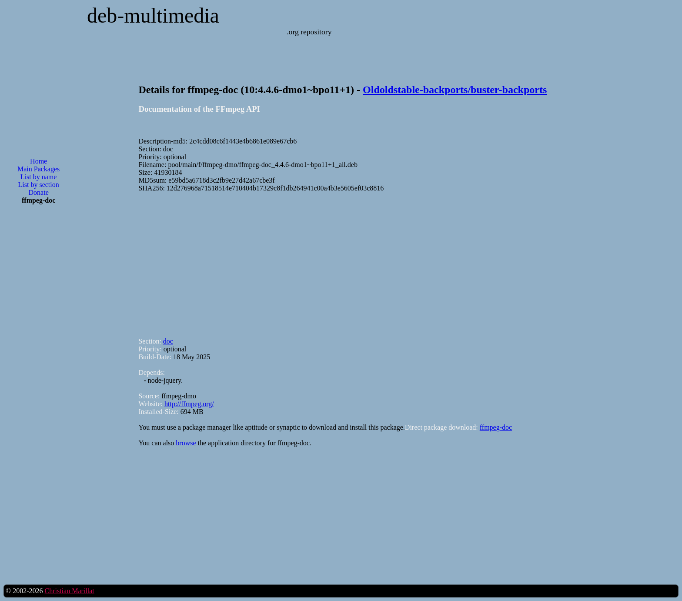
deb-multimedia (153, 15)
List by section (38, 184)
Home (38, 161)
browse (186, 443)
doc (168, 341)
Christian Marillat (69, 590)
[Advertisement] (39, 350)
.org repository (309, 31)
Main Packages (38, 169)
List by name (38, 176)
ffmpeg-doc (496, 427)
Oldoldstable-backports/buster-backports (455, 89)
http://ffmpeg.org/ (189, 403)
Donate (39, 192)
